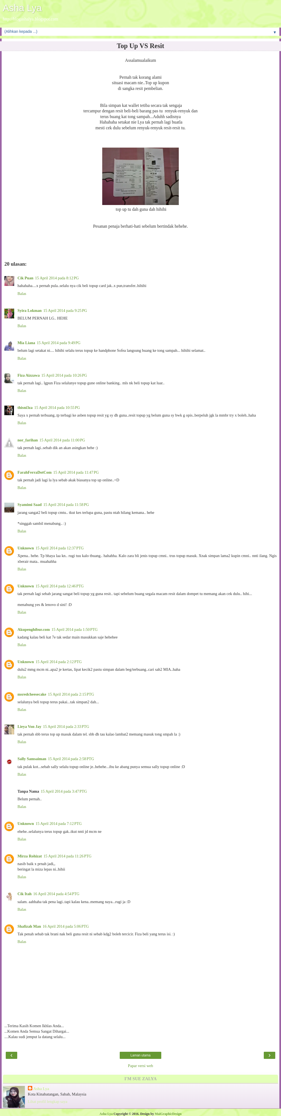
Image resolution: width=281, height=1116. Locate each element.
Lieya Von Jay (29, 726)
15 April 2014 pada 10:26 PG (64, 375)
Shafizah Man (29, 926)
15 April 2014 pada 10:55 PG (57, 407)
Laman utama (140, 1055)
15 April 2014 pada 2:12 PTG (59, 662)
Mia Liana (26, 343)
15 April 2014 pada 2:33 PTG (66, 726)
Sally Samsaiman (31, 759)
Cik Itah (24, 894)
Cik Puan (25, 278)
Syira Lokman (29, 310)
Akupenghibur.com (33, 629)
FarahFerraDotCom (34, 472)
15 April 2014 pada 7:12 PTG (59, 823)
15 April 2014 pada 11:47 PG (76, 472)
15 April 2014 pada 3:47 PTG (64, 791)
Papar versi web (140, 1066)
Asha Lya (22, 8)
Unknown (25, 548)
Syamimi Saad (29, 504)
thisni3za (25, 407)
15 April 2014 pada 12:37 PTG (60, 548)
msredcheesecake (31, 694)
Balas (21, 293)
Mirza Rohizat (29, 856)
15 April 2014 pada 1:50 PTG (74, 629)
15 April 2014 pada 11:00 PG (62, 440)
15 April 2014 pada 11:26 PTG (67, 856)
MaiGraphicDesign (168, 1114)
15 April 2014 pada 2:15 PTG (71, 694)
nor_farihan (27, 440)
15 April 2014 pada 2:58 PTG (71, 759)
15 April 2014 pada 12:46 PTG (60, 586)
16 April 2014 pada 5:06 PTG (66, 926)
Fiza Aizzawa (28, 375)
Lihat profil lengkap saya (47, 1101)
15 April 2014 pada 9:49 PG (58, 343)
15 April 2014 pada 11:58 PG (66, 504)
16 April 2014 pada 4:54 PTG (56, 894)
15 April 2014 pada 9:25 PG (65, 310)
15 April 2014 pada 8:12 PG (57, 278)
